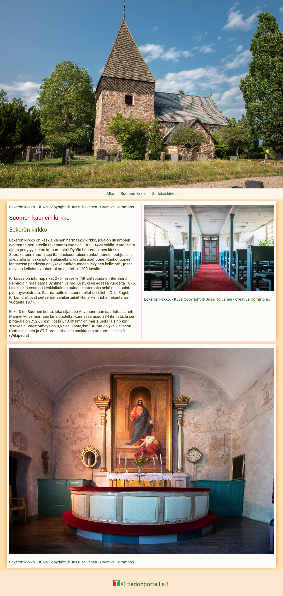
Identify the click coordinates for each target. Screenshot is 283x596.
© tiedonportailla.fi (141, 584)
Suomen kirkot (133, 193)
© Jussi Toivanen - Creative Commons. (101, 207)
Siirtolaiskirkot (164, 193)
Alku (110, 193)
